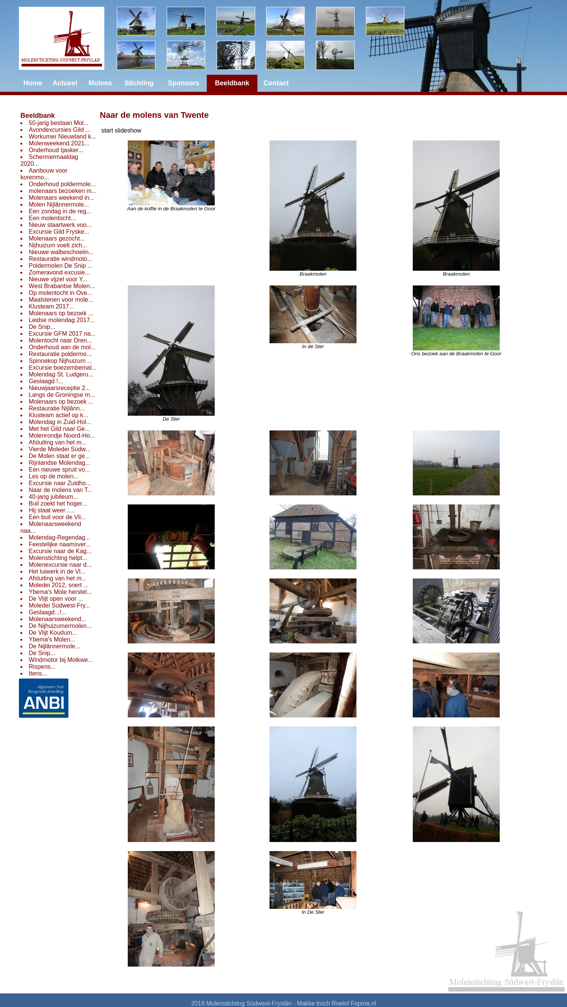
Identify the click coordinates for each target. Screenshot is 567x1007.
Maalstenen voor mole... (61, 299)
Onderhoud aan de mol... (62, 347)
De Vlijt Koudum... (53, 632)
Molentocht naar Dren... (60, 340)
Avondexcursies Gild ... (59, 129)
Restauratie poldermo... (60, 354)
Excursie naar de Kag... (60, 551)
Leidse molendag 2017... (62, 320)
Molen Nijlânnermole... (59, 204)
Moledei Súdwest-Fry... (59, 605)
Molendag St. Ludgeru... (61, 374)
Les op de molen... (54, 476)
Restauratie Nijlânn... (57, 408)
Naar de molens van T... (61, 490)
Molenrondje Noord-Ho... (62, 435)
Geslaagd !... (46, 381)
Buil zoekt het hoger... (58, 503)
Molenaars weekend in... (61, 197)
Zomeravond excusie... (59, 272)
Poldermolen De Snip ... (61, 265)
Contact (276, 83)
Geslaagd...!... (48, 612)
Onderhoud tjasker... (56, 150)
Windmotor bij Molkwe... (61, 660)
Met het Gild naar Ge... (59, 429)
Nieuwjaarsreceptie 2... (59, 388)
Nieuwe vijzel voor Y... (58, 279)
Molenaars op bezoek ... (61, 313)
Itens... (38, 673)
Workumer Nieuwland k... (62, 136)
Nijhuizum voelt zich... (58, 245)
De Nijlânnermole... (54, 646)
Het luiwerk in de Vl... (57, 571)
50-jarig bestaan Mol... (58, 123)
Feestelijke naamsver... (60, 544)
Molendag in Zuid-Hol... (60, 422)
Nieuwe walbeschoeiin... (61, 252)
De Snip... (42, 327)
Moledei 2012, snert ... (58, 585)
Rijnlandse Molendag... (59, 463)
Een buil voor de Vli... (57, 517)
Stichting (138, 83)
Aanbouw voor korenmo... (43, 173)
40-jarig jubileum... (53, 496)
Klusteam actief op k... (58, 415)
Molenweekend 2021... (59, 143)
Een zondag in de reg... (60, 211)
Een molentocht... (52, 218)
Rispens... (42, 666)
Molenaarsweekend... (57, 619)
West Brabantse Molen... (62, 286)
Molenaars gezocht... (57, 238)
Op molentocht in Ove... (60, 293)
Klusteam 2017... (51, 306)
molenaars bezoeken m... (63, 191)
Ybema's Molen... (52, 639)
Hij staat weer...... (52, 510)
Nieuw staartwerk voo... (60, 225)
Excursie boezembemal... (63, 367)
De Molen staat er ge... (59, 456)
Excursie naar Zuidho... (60, 483)
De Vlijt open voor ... (56, 598)
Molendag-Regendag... (59, 537)
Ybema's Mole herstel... (60, 592)
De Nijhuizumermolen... (60, 626)
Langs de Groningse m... (62, 395)
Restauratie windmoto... (60, 259)
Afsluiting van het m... (58, 442)
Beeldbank (37, 115)
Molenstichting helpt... (58, 558)
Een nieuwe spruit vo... (59, 469)
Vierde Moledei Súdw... (59, 449)
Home (32, 83)
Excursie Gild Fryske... (59, 231)
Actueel (65, 83)
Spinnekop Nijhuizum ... (60, 361)
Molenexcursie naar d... (60, 564)
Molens (100, 83)
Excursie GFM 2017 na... (62, 333)
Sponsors (183, 83)
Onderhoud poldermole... (62, 184)
